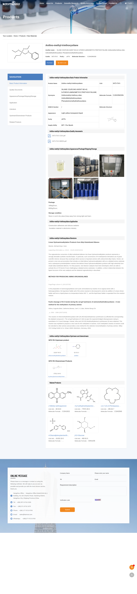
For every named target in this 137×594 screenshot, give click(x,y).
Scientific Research (71, 3)
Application (13, 103)
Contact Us (113, 3)
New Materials (32, 36)
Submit (67, 510)
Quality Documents (16, 90)
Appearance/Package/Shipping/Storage (23, 96)
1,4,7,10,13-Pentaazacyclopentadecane (116, 406)
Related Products (15, 122)
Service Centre (101, 3)
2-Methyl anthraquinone (58, 406)
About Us (49, 3)
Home (42, 3)
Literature (13, 109)
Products (58, 3)
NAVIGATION (15, 77)
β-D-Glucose (79, 435)
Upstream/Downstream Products (20, 115)
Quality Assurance (87, 3)
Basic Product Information (18, 83)
